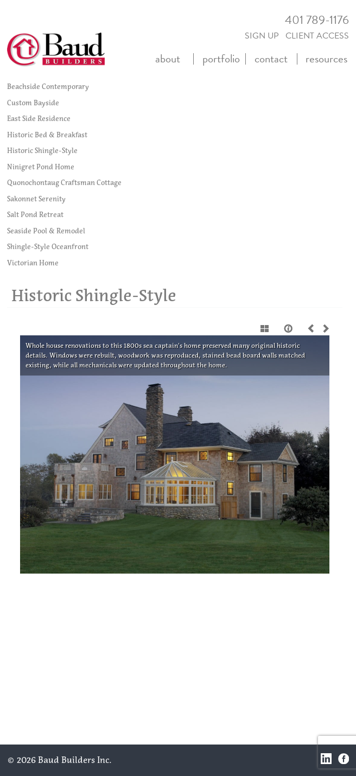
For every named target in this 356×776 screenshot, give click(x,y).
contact (271, 59)
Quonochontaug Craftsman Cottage (64, 182)
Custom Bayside (33, 102)
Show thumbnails (265, 328)
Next (324, 328)
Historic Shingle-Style (42, 150)
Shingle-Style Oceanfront (47, 246)
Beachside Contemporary (48, 86)
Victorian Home (33, 263)
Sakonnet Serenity (36, 198)
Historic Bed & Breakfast (47, 134)
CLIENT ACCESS (317, 35)
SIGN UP (262, 35)
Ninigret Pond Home (40, 166)
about (167, 59)
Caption (289, 328)
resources (326, 59)
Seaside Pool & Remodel (46, 231)
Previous (313, 328)
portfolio (221, 59)
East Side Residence (39, 118)
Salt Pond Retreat (35, 214)
